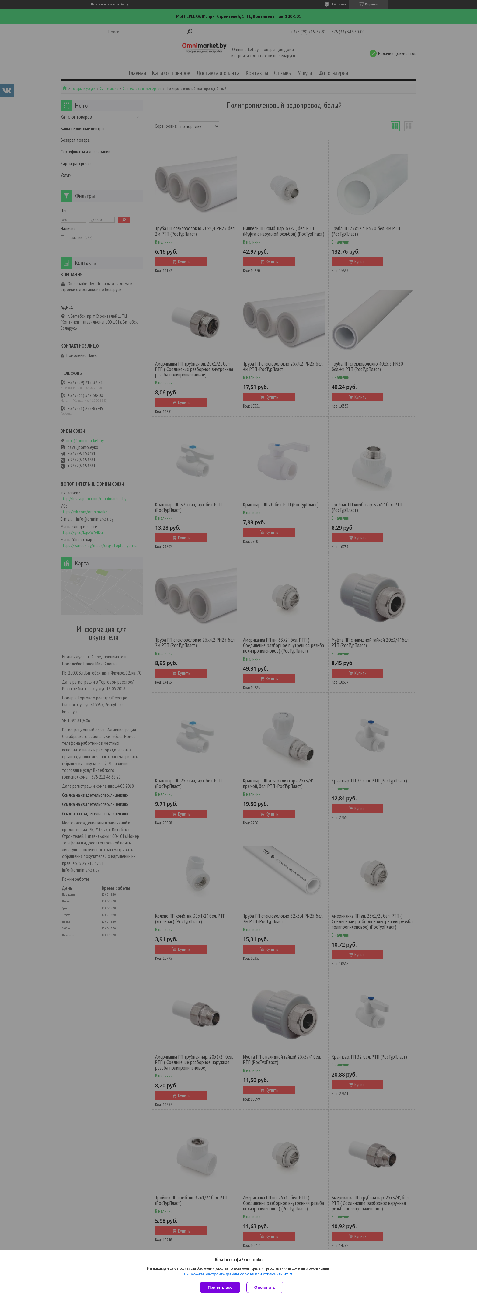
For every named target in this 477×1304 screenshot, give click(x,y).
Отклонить (264, 1287)
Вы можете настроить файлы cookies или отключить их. (236, 1274)
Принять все (220, 1287)
